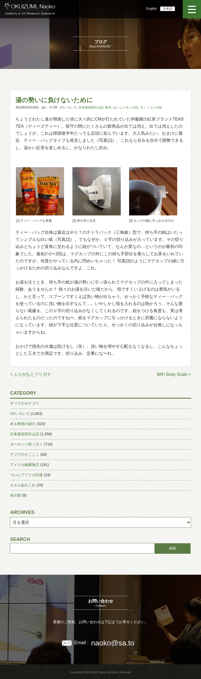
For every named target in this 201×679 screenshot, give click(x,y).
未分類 (15, 495)
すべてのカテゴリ (24, 403)
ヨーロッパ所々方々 (26, 444)
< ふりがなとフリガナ (30, 374)
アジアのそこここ (24, 454)
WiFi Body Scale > (174, 374)
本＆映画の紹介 (23, 424)
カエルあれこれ (23, 485)
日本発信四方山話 (91, 107)
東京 (108, 107)
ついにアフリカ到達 (26, 475)
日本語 (167, 8)
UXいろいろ (68, 107)
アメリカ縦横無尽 (24, 465)
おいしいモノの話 (125, 107)
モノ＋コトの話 (151, 107)
